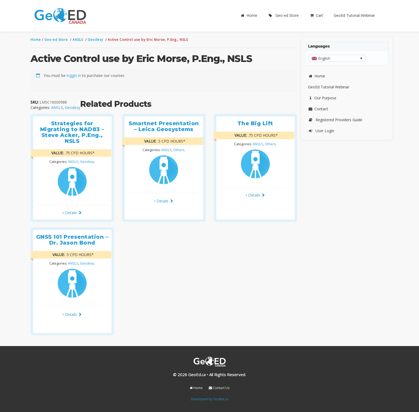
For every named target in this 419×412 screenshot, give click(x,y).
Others (178, 150)
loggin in (74, 75)
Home (248, 15)
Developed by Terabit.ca (209, 399)
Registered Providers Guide (335, 119)
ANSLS (78, 39)
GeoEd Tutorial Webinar (354, 15)
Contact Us (219, 388)
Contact (318, 108)
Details (72, 212)
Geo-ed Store (283, 15)
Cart (316, 15)
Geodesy (96, 39)
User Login (321, 130)
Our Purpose (322, 97)
